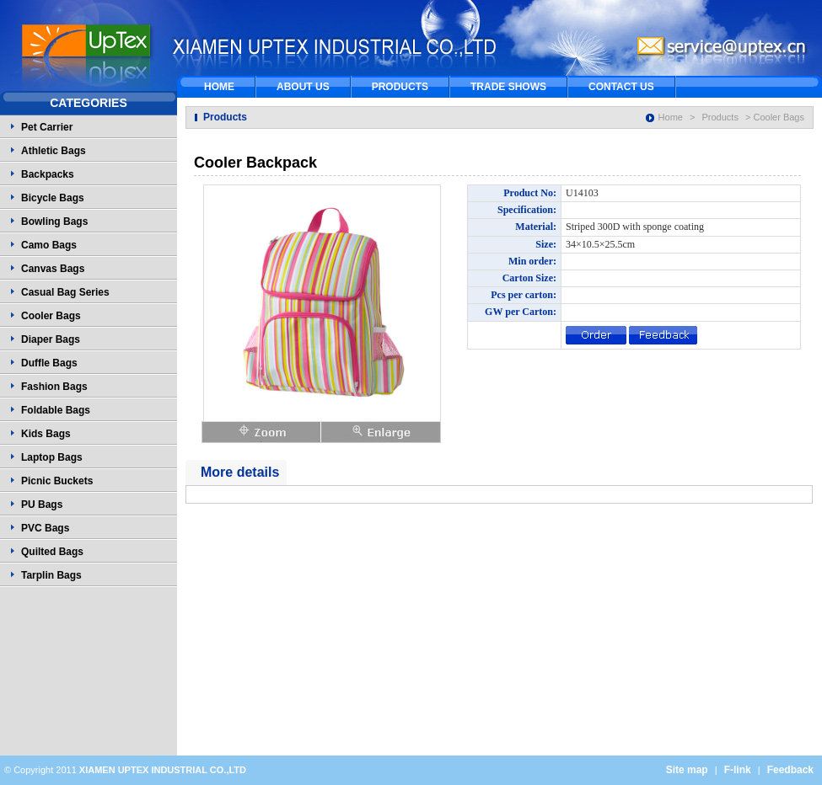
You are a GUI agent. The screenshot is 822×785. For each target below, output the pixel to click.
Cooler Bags (51, 316)
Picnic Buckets (57, 481)
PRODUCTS (400, 87)
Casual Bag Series (65, 292)
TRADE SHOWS (508, 87)
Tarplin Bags (51, 575)
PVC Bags (45, 528)
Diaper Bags (50, 339)
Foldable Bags (55, 410)
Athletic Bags (53, 151)
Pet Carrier (47, 127)
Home (670, 117)
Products (720, 117)
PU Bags (41, 504)
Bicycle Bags (52, 198)
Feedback (790, 770)
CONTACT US (621, 87)
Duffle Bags (49, 363)
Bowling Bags (54, 221)
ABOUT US (303, 87)
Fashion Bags (54, 386)
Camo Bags (49, 245)
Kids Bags (46, 434)
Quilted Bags (52, 552)
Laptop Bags (52, 457)
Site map (687, 770)
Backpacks (47, 174)
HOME (219, 87)
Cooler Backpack (255, 162)
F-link (737, 770)
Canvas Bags (52, 269)
